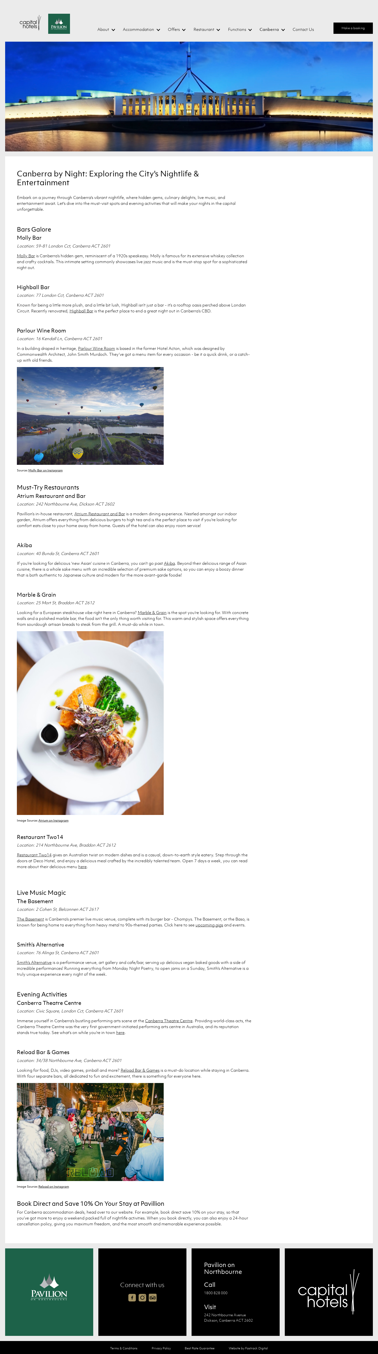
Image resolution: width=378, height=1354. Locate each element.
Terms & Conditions (123, 1348)
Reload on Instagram (53, 1186)
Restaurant (204, 29)
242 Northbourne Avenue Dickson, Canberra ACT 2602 (228, 1317)
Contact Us (303, 29)
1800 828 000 (216, 1292)
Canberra (269, 29)
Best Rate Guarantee (200, 1348)
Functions (237, 29)
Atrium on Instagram (53, 820)
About (103, 29)
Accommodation (138, 29)
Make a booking (353, 28)
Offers (174, 29)
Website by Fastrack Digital (248, 1348)
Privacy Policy (161, 1348)
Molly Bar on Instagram (45, 470)
